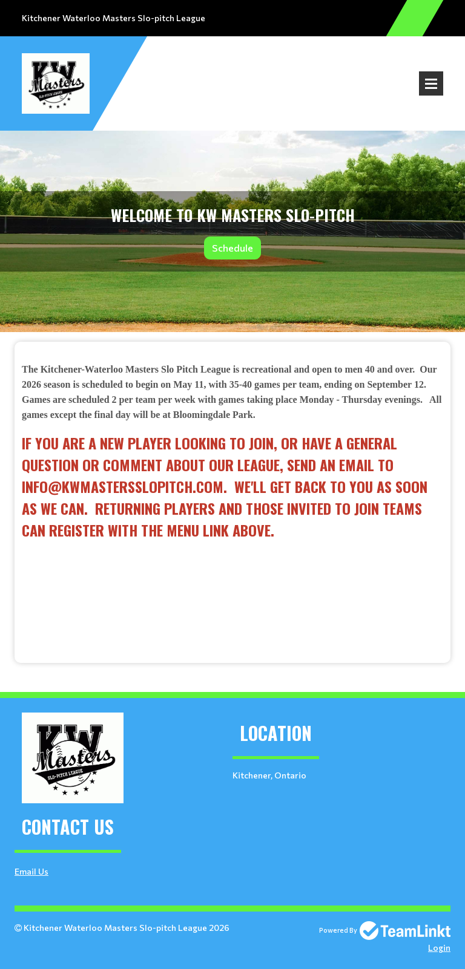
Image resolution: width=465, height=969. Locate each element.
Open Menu (431, 83)
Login (439, 947)
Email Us (31, 871)
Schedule (232, 247)
